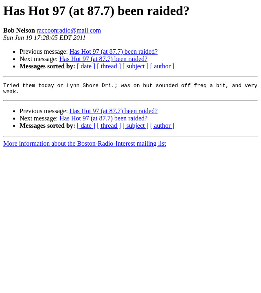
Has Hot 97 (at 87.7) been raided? (114, 51)
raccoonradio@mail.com (69, 30)
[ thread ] (109, 66)
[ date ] (86, 66)
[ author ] (162, 66)
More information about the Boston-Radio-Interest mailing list (84, 145)
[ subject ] (136, 66)
